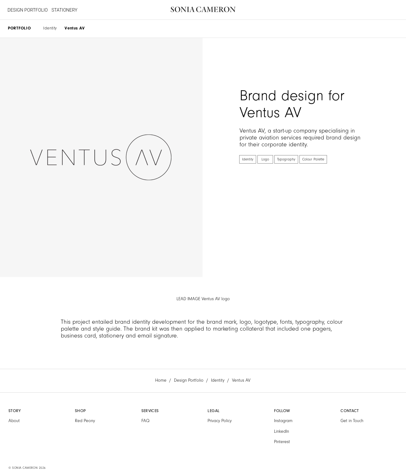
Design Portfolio (188, 380)
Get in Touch (351, 420)
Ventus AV (75, 28)
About (14, 420)
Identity (50, 28)
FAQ (145, 420)
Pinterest (282, 441)
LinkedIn (281, 431)
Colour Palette (313, 159)
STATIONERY (64, 10)
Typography (286, 159)
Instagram (283, 420)
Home (160, 380)
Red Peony (85, 420)
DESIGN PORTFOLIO (28, 10)
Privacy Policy (220, 420)
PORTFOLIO (19, 28)
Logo (265, 159)
